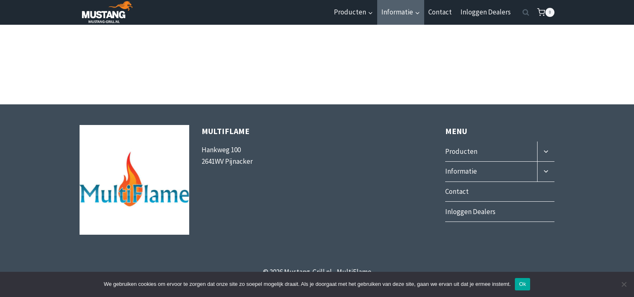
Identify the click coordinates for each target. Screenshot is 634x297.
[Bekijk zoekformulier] (526, 12)
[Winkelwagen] (545, 12)
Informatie (461, 171)
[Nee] (624, 284)
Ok (522, 284)
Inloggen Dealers (485, 11)
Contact (440, 11)
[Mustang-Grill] (106, 12)
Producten (461, 151)
